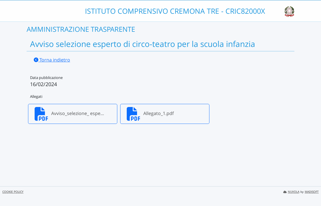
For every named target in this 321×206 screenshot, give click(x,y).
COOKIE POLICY (12, 192)
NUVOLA (291, 192)
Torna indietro (52, 60)
